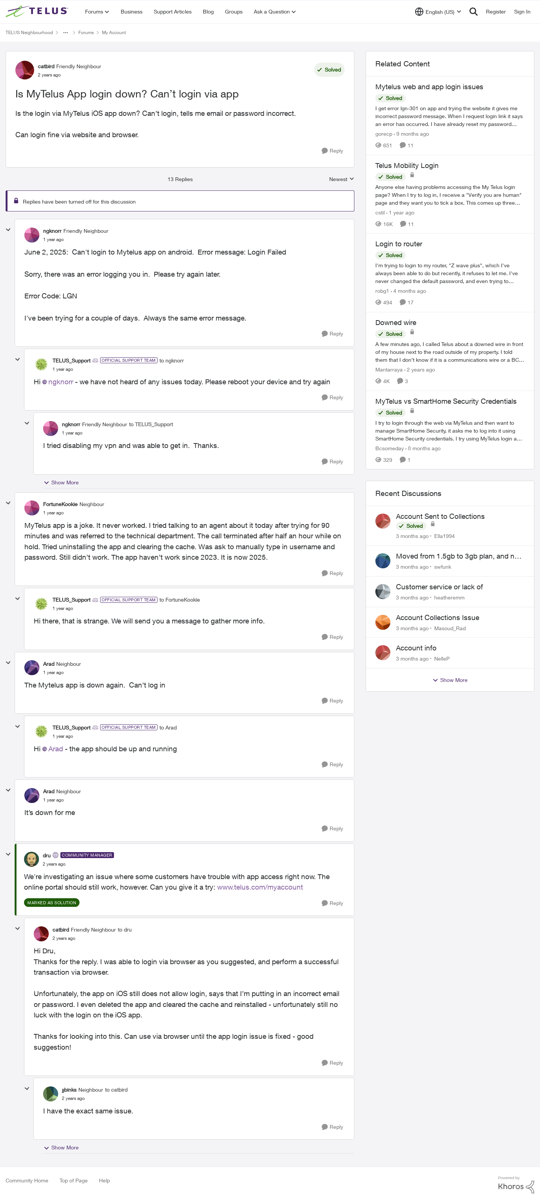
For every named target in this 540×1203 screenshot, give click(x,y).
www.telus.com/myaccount (260, 887)
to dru (125, 929)
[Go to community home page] (38, 12)
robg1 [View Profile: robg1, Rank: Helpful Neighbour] (382, 291)
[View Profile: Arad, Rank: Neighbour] (31, 667)
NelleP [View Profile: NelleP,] (442, 658)
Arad (55, 749)
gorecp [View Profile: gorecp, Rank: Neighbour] (383, 133)
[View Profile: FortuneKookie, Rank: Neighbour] (31, 507)
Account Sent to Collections (440, 516)
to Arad (168, 727)
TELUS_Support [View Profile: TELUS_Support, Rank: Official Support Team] (71, 360)
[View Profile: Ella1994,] (382, 521)
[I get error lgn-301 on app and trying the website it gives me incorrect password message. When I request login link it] (450, 116)
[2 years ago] (419, 369)
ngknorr (60, 382)
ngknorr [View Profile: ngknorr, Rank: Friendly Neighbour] (52, 231)
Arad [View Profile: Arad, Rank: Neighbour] (48, 664)
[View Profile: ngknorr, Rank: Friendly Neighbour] (31, 235)
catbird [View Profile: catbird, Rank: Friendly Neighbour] (46, 66)
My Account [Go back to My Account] (114, 32)
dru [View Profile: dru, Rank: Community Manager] (47, 855)
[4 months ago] (408, 291)
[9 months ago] (411, 134)
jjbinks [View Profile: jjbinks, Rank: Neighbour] (69, 1089)
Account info (416, 648)
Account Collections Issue (437, 617)
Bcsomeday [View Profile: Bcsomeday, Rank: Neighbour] (389, 448)
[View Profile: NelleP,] (382, 652)
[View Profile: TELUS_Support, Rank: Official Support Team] (41, 364)
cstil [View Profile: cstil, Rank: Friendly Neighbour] (380, 212)
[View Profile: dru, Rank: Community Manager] (31, 859)
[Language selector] (438, 11)
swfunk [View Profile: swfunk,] (442, 566)
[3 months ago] (412, 536)
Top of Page (74, 1180)
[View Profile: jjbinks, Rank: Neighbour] (50, 1093)
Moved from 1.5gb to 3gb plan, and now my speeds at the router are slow (460, 556)
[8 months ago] (423, 448)
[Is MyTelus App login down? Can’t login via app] (53, 239)
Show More (61, 482)
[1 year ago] (400, 212)
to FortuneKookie (179, 599)
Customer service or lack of (439, 587)
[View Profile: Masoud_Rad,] (382, 622)
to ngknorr (171, 360)
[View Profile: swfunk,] (382, 560)
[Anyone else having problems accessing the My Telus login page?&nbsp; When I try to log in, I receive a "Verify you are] (450, 194)
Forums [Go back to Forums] (86, 32)
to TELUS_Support (151, 424)
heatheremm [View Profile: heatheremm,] (449, 597)
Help (104, 1180)
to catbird (116, 1089)
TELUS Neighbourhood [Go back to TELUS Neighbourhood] (29, 32)
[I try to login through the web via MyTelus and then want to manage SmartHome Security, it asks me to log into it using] (450, 430)
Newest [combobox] (341, 179)
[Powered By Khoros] (516, 1185)
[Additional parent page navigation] (65, 32)
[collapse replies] (8, 229)
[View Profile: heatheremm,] (382, 591)
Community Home (27, 1180)
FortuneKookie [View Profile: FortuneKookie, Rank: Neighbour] (60, 504)
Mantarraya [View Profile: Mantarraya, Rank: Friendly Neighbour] (389, 369)
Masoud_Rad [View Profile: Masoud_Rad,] (450, 628)
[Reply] (332, 151)
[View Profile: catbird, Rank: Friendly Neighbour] (24, 70)
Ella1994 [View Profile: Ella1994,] (444, 536)
